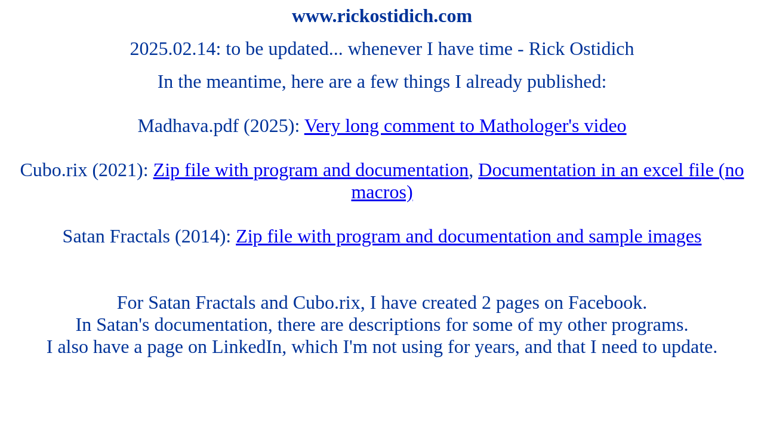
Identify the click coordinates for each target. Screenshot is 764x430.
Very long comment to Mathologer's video (465, 125)
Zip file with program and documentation (311, 169)
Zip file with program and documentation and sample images (468, 236)
